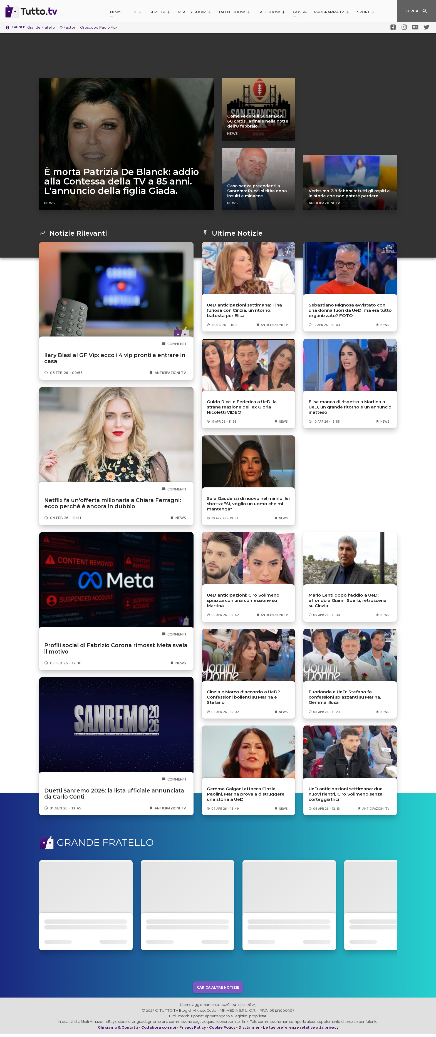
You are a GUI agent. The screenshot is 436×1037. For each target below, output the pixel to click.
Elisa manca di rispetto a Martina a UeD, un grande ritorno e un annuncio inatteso (350, 407)
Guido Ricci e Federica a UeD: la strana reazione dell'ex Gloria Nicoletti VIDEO (242, 407)
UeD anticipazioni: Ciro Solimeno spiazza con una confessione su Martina (243, 600)
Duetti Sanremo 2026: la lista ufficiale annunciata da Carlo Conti (114, 793)
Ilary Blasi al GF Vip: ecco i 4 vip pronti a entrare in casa (114, 358)
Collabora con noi (158, 1030)
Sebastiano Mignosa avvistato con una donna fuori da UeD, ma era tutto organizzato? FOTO (350, 310)
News (116, 12)
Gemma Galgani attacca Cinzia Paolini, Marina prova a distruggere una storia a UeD (245, 794)
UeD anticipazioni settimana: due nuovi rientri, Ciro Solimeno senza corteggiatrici (346, 794)
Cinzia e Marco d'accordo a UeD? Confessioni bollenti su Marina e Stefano (243, 697)
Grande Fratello (41, 27)
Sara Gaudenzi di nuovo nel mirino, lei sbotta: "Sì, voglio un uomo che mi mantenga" (248, 504)
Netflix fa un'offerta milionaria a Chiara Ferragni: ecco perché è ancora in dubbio (112, 503)
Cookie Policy (222, 1030)
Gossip (300, 12)
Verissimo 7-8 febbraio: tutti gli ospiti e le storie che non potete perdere (349, 193)
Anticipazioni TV (324, 203)
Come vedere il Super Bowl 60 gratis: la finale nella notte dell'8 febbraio (257, 121)
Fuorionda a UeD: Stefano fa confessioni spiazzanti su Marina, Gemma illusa (345, 697)
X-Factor (67, 27)
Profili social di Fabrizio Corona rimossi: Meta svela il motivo (115, 648)
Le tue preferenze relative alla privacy (300, 1030)
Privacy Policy (192, 1030)
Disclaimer (249, 1030)
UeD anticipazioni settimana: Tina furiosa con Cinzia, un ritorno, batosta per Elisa (244, 310)
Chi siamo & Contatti (118, 1030)
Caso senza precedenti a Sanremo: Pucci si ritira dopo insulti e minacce (257, 190)
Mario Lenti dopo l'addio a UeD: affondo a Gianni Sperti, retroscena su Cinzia (348, 600)
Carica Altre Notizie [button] (218, 990)
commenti (176, 343)
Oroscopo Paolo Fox (98, 27)
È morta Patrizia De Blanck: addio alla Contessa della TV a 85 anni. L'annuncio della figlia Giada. (121, 181)
